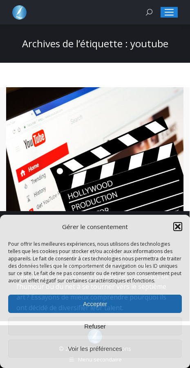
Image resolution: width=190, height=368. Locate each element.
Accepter (95, 303)
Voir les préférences (95, 348)
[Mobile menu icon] (169, 12)
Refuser (95, 326)
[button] (178, 227)
